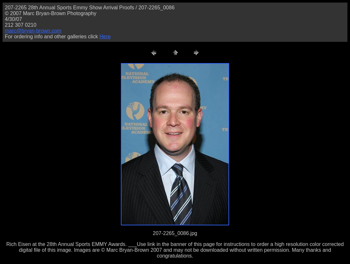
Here (105, 36)
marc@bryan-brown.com (33, 30)
